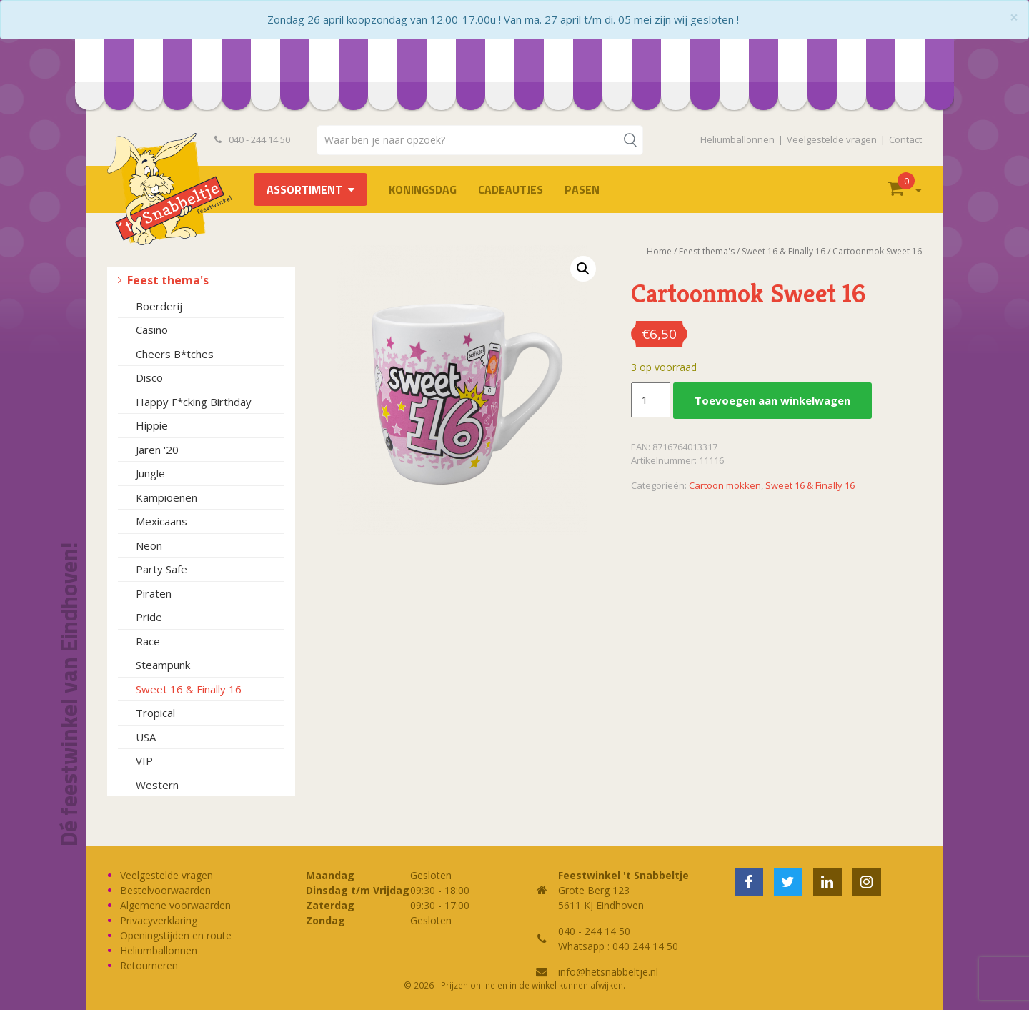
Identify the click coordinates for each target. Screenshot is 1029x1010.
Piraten (154, 593)
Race (148, 641)
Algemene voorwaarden (175, 905)
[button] (583, 269)
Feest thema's (168, 280)
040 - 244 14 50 (252, 139)
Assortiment (304, 189)
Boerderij (159, 306)
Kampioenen (166, 497)
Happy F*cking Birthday (194, 402)
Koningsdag (423, 189)
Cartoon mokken (725, 485)
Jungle (150, 473)
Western (157, 785)
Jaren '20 (157, 449)
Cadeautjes (510, 189)
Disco (149, 377)
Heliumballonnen (737, 139)
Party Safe (161, 569)
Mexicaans (161, 521)
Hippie (152, 425)
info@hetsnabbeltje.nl (608, 972)
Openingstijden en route (176, 935)
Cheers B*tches (175, 354)
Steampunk (163, 665)
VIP (144, 760)
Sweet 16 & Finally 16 (189, 689)
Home (659, 251)
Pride (149, 617)
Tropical (155, 712)
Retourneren (149, 965)
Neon (149, 545)
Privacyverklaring (158, 920)
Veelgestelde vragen (832, 139)
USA (146, 737)
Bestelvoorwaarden (165, 890)
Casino (152, 329)
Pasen (582, 189)
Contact (905, 139)
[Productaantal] (650, 400)
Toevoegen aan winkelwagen (772, 400)
